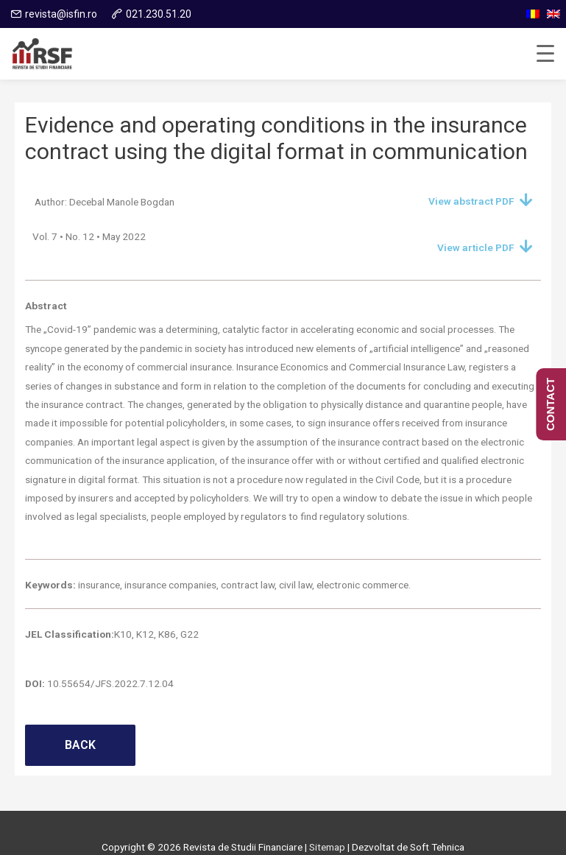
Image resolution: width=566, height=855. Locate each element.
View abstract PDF (471, 201)
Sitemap (327, 847)
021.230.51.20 (158, 14)
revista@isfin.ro (61, 14)
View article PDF (475, 247)
